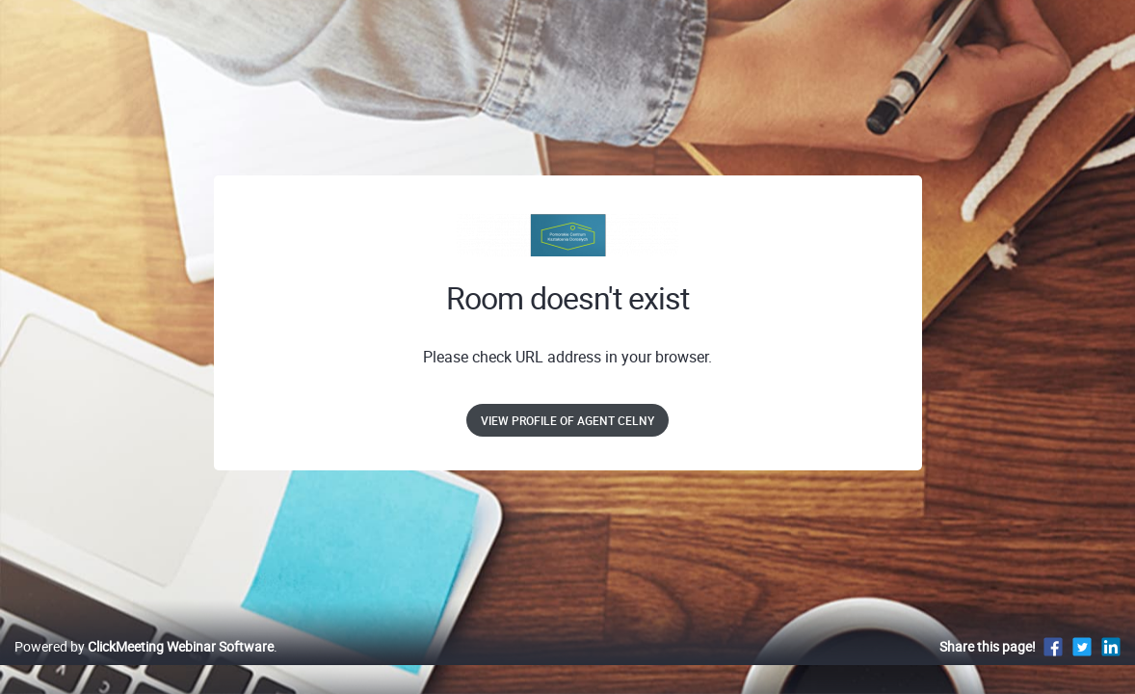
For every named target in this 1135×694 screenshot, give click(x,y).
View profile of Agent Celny (567, 420)
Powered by (144, 666)
